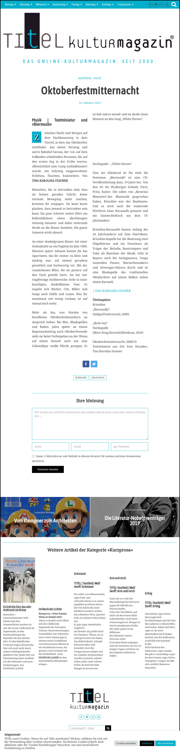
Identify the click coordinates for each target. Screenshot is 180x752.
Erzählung (81, 377)
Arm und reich (118, 578)
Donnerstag (59, 4)
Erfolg (148, 593)
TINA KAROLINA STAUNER (113, 291)
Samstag (90, 4)
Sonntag (106, 4)
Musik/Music (98, 377)
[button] (108, 728)
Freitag (75, 4)
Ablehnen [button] (147, 743)
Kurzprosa (84, 78)
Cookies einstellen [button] (126, 743)
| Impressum (124, 4)
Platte (97, 78)
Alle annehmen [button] (165, 743)
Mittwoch (41, 4)
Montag (9, 4)
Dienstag (25, 4)
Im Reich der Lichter (50, 609)
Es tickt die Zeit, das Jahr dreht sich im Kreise (17, 608)
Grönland (80, 574)
